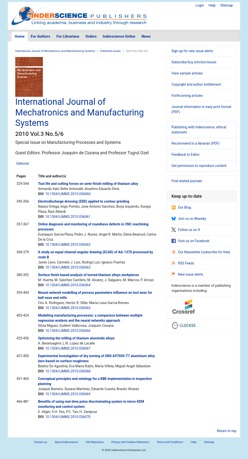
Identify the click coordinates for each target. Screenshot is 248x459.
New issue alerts (187, 274)
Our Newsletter (186, 252)
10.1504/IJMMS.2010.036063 (68, 267)
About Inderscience (66, 442)
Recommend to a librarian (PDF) (195, 143)
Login (199, 5)
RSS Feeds (183, 263)
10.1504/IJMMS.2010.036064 (68, 285)
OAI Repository (95, 442)
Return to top (226, 431)
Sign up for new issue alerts (192, 51)
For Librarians (67, 36)
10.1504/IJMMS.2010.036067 (68, 348)
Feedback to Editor (185, 154)
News (146, 36)
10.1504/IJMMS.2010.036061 (68, 217)
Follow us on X (185, 230)
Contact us (40, 442)
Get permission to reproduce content (198, 166)
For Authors (40, 36)
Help (212, 5)
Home (20, 36)
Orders (91, 36)
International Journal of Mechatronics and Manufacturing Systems (55, 51)
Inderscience (119, 36)
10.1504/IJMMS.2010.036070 (68, 417)
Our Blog (181, 207)
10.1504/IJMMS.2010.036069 (68, 394)
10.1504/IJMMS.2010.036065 (68, 308)
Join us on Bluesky (188, 219)
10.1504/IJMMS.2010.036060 (68, 194)
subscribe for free (215, 252)
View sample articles (187, 73)
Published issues (110, 51)
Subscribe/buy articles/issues (193, 62)
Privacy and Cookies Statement (130, 442)
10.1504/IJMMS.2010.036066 (68, 331)
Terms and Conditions (170, 442)
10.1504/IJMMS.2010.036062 (68, 244)
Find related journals (186, 181)
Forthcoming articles (187, 96)
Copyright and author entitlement (196, 84)
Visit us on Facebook (190, 241)
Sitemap (226, 5)
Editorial (22, 163)
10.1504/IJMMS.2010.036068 (68, 371)
